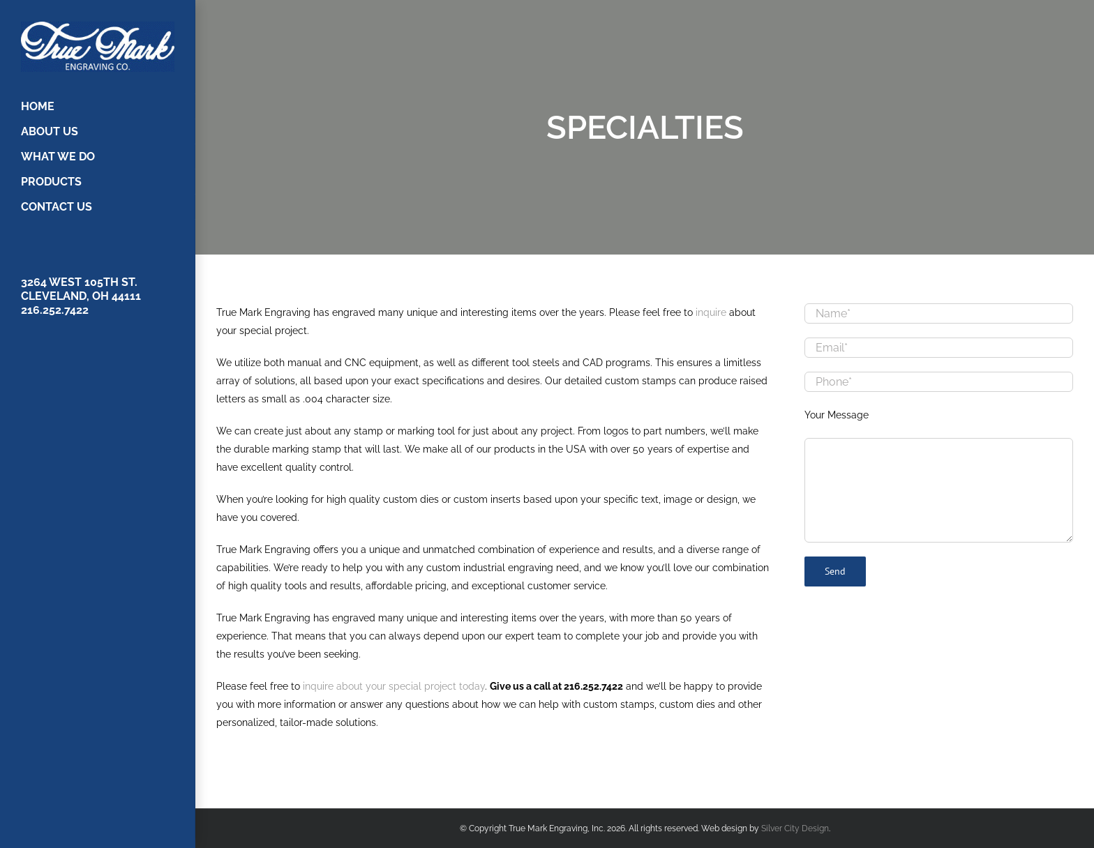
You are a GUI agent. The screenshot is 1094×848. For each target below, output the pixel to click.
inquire (711, 312)
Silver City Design (795, 828)
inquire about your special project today (394, 686)
